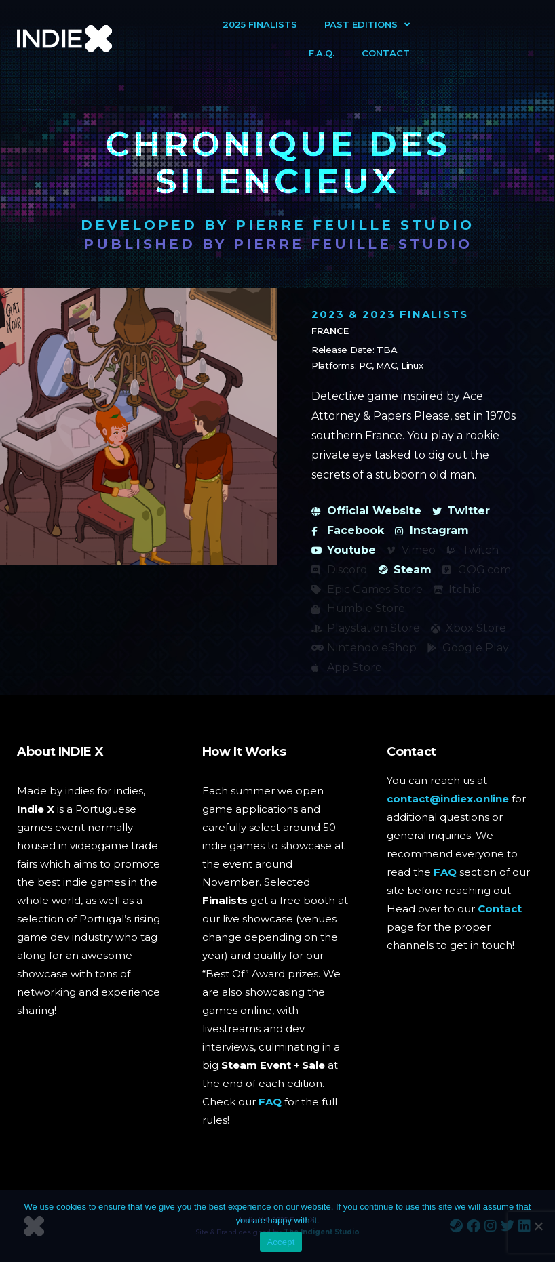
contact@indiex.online (448, 798)
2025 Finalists (260, 24)
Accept (280, 1242)
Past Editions (367, 25)
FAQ (270, 1101)
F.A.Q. (321, 52)
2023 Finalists (415, 314)
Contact (386, 52)
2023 (328, 314)
